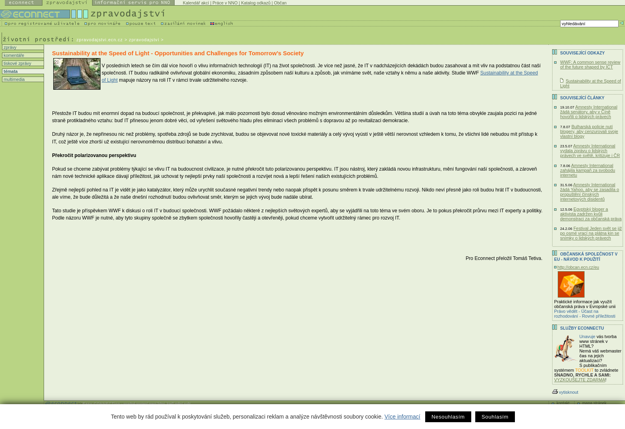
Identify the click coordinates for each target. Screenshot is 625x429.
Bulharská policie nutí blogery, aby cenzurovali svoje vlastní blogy (589, 131)
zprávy (9, 47)
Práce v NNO (225, 2)
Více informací (402, 416)
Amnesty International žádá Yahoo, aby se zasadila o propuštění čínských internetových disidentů (589, 191)
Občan (280, 2)
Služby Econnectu (582, 328)
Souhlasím (495, 417)
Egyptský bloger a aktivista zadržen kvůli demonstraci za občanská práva (591, 214)
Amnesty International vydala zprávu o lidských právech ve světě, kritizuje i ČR (590, 150)
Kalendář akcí (196, 2)
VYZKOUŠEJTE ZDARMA (579, 379)
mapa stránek (594, 403)
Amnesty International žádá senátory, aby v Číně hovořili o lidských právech (588, 112)
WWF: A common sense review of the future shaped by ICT (590, 64)
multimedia (13, 79)
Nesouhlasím (448, 417)
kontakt (563, 403)
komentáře (13, 55)
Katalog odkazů (255, 2)
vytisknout (565, 392)
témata (10, 71)
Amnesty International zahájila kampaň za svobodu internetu (587, 170)
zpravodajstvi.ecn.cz (99, 39)
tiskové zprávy (16, 63)
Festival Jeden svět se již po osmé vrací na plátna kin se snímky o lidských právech (591, 233)
